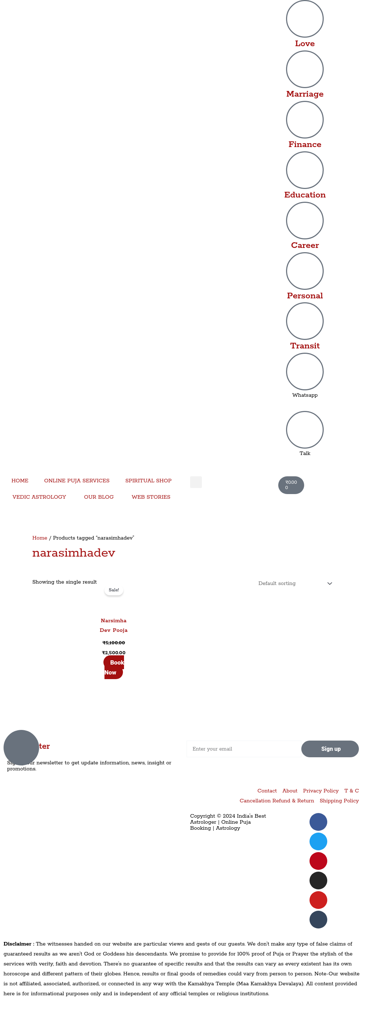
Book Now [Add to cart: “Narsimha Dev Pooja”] (114, 667)
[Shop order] (293, 583)
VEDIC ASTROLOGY (39, 497)
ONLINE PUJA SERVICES (76, 480)
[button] (196, 482)
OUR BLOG (99, 497)
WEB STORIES (150, 497)
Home (39, 538)
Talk (305, 453)
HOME (19, 480)
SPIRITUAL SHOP (148, 480)
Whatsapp (305, 395)
